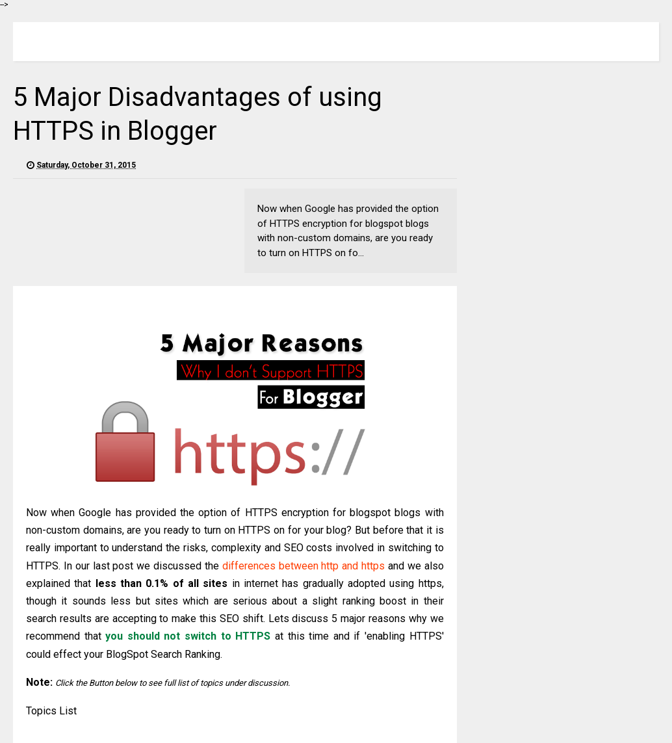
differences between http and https (303, 566)
